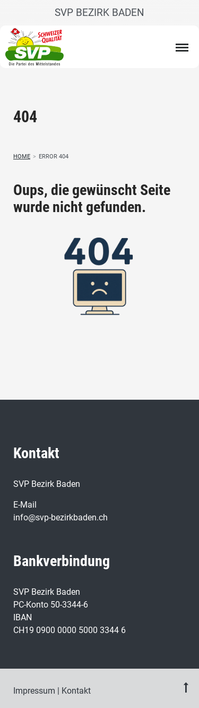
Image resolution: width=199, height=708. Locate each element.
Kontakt (76, 691)
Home (21, 156)
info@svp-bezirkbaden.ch (60, 517)
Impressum (34, 691)
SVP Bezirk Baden (99, 12)
